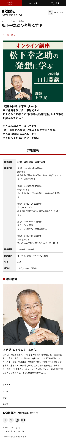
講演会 (6, 404)
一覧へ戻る (10, 34)
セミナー (6, 384)
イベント (6, 390)
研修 (5, 397)
